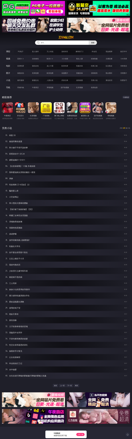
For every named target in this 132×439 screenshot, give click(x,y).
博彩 (8, 51)
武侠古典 (64, 80)
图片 (8, 73)
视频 (8, 58)
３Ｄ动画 (64, 59)
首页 (55, 385)
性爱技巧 (123, 80)
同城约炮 (20, 87)
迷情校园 (79, 80)
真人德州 (35, 51)
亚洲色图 (35, 73)
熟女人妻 (79, 59)
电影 (8, 65)
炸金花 (94, 51)
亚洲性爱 (20, 66)
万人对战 (50, 51)
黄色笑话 (109, 80)
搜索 (92, 43)
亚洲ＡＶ (20, 59)
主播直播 (109, 59)
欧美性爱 (64, 66)
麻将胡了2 (79, 51)
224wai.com (66, 37)
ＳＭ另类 (123, 59)
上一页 (62, 385)
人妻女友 (50, 80)
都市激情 (20, 80)
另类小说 (94, 80)
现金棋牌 (109, 51)
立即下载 (80, 434)
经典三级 (94, 66)
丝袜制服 (94, 59)
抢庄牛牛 (123, 51)
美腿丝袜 (79, 73)
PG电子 (20, 51)
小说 (8, 80)
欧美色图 (50, 73)
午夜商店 (35, 87)
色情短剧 (94, 87)
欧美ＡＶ (50, 59)
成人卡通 (50, 66)
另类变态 (123, 66)
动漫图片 (64, 73)
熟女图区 (109, 73)
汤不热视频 (65, 87)
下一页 (69, 385)
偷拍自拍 (35, 66)
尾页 (76, 385)
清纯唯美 (94, 73)
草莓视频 (50, 87)
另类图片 (123, 73)
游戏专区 (64, 51)
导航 (8, 87)
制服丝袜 (79, 66)
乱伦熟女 (109, 66)
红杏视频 (79, 87)
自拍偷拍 (35, 59)
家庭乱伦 (35, 80)
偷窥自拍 (20, 73)
